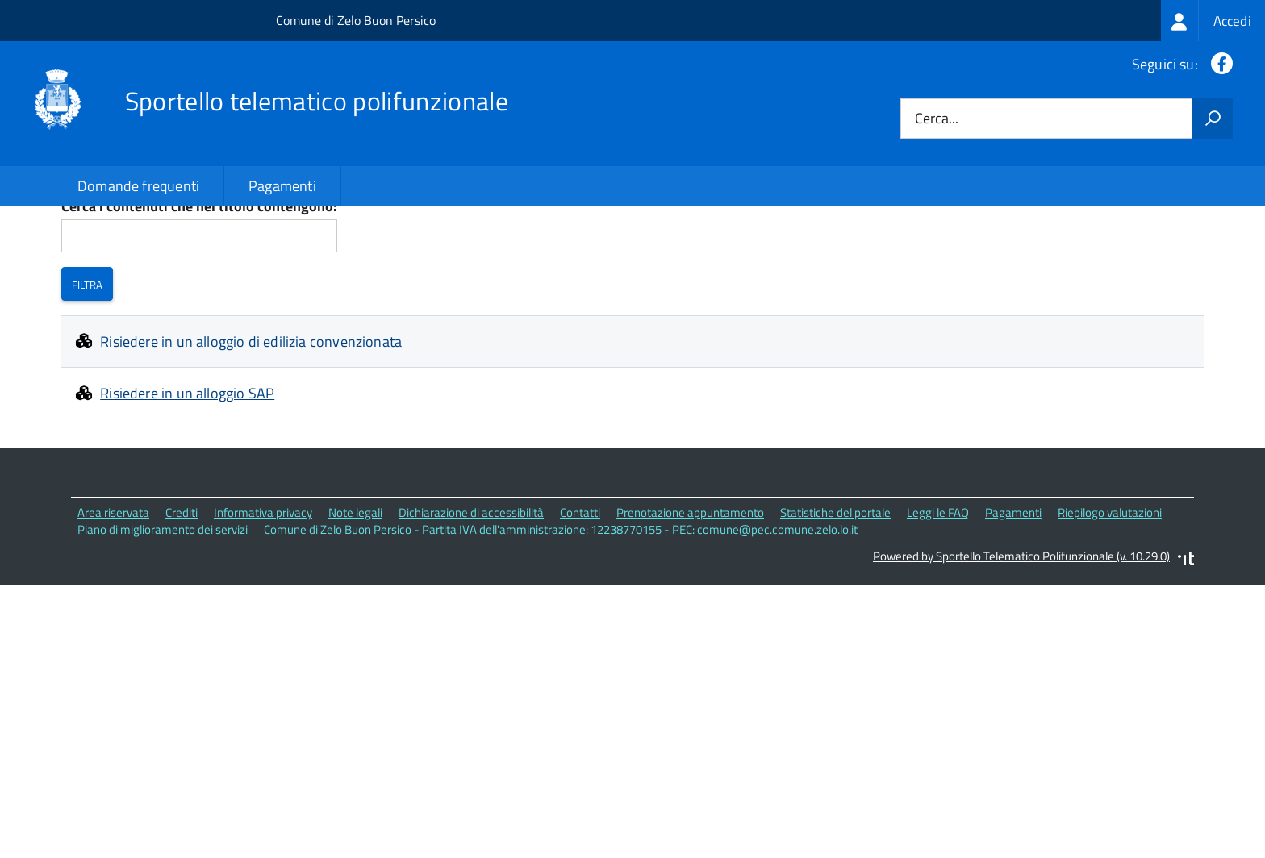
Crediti (181, 622)
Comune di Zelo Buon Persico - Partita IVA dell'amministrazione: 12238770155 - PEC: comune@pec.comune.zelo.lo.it (561, 639)
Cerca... (936, 118)
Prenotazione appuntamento (690, 622)
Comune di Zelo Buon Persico (356, 20)
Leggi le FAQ (938, 622)
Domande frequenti (138, 186)
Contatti (580, 622)
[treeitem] (1213, 20)
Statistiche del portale (835, 622)
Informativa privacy (263, 622)
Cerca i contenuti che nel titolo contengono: (199, 316)
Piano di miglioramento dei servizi (162, 639)
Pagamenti (282, 186)
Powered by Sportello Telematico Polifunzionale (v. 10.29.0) (1021, 665)
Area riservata (113, 622)
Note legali (355, 622)
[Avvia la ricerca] (1212, 118)
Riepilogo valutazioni (1110, 622)
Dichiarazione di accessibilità (471, 622)
